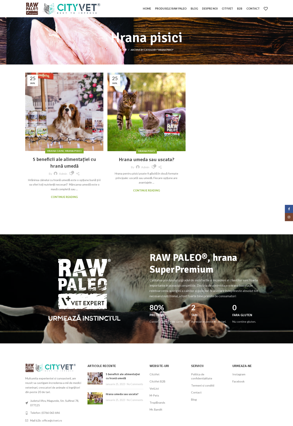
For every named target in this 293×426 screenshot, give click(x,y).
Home (123, 49)
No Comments (135, 384)
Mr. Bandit (156, 409)
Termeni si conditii (202, 385)
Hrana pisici (73, 150)
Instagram (238, 374)
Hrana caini (55, 150)
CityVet (155, 374)
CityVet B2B (157, 381)
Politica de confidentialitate (201, 376)
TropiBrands (157, 402)
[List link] (53, 413)
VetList (154, 388)
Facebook (238, 381)
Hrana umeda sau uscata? (146, 159)
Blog (194, 399)
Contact (196, 392)
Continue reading (64, 197)
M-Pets (154, 395)
